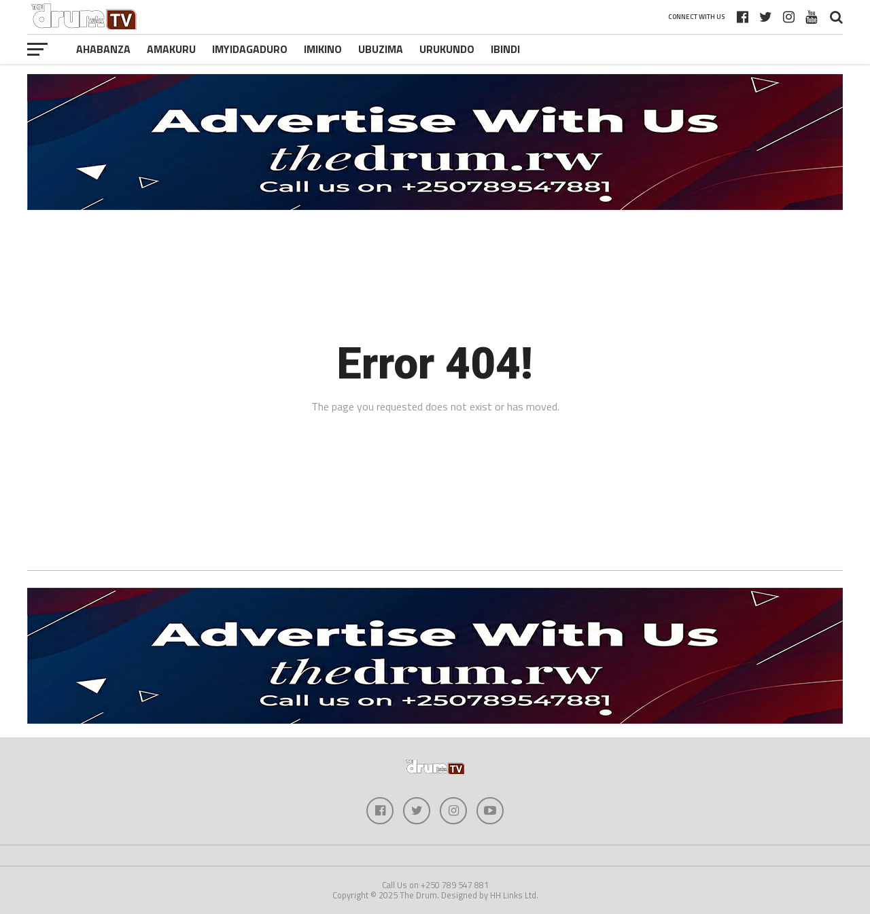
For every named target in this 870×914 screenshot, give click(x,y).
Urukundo (446, 49)
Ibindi (505, 49)
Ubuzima (380, 49)
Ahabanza (103, 49)
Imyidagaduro (250, 49)
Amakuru (171, 49)
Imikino (323, 49)
